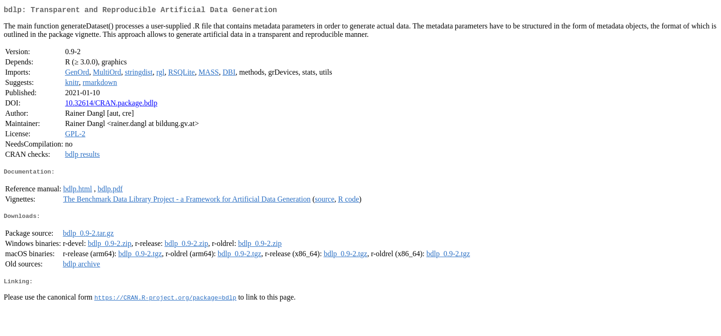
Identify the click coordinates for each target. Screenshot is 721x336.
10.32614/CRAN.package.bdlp (111, 105)
